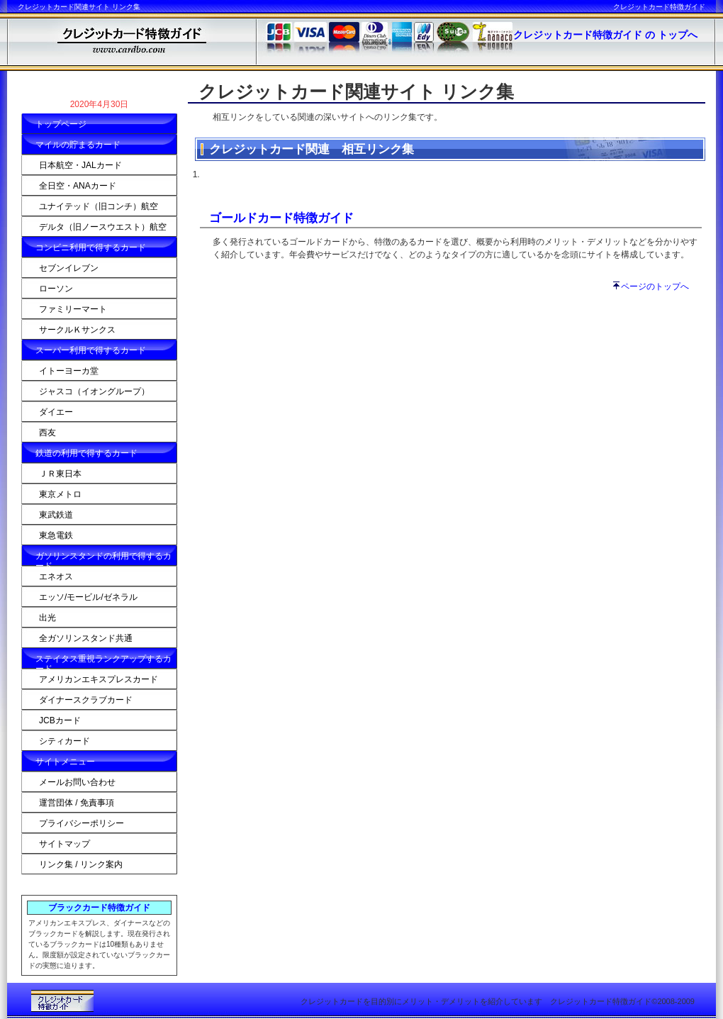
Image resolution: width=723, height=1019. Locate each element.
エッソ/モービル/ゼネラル (88, 597)
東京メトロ (60, 494)
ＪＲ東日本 (60, 474)
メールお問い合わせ (77, 782)
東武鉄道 (56, 515)
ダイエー (56, 412)
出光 (47, 618)
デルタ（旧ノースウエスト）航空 (103, 227)
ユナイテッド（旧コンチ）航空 (98, 206)
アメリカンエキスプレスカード (98, 679)
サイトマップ (64, 844)
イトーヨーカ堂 (69, 371)
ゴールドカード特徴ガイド (281, 218)
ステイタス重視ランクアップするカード (103, 661)
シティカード (64, 741)
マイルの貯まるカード (77, 145)
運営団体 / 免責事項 (76, 803)
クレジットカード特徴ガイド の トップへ (605, 34)
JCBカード (60, 720)
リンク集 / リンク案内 (81, 864)
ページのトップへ (655, 286)
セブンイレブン (69, 268)
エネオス (56, 576)
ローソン (56, 289)
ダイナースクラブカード (86, 700)
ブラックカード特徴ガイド (99, 908)
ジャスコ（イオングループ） (94, 391)
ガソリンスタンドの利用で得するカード (103, 558)
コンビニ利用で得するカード (90, 247)
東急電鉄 (56, 535)
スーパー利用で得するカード (90, 350)
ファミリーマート (73, 309)
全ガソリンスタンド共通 (86, 638)
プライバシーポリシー (81, 823)
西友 (47, 433)
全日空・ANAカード (77, 186)
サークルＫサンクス (77, 330)
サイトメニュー (65, 762)
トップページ (60, 124)
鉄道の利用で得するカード (86, 453)
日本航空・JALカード (80, 165)
